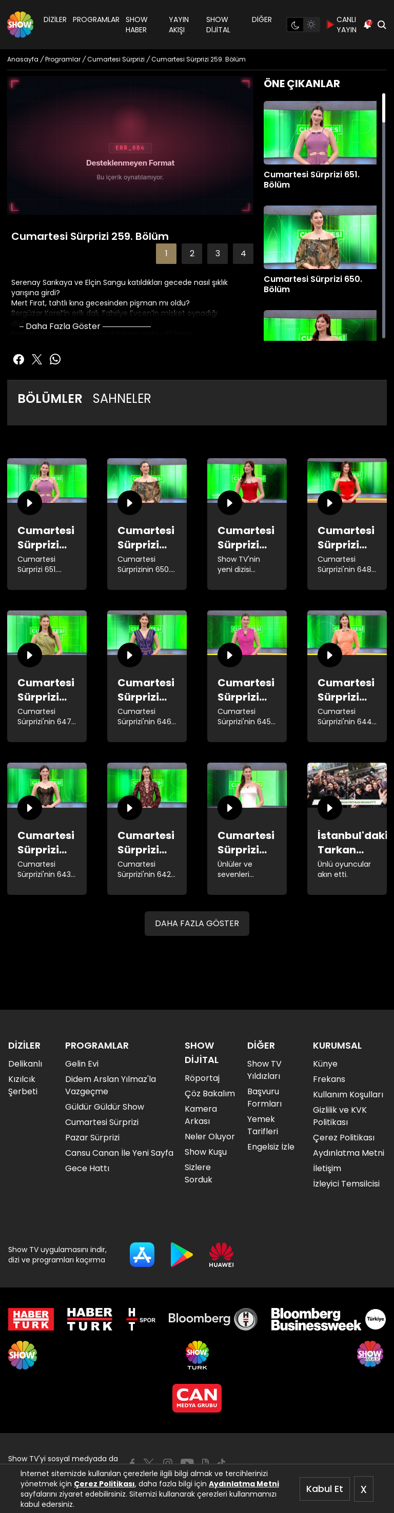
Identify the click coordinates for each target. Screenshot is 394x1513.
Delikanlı (25, 1064)
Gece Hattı (87, 1168)
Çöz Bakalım (210, 1093)
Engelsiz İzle (270, 1147)
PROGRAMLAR (96, 19)
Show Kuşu (206, 1152)
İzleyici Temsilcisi (346, 1184)
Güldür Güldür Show (104, 1107)
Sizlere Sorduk (198, 1173)
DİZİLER (55, 19)
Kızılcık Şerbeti (22, 1085)
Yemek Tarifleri (262, 1125)
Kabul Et (324, 1488)
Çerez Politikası (104, 1484)
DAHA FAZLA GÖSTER (197, 923)
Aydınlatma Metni (244, 1484)
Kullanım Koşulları (348, 1094)
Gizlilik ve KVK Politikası (340, 1116)
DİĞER (262, 19)
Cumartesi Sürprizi (102, 1122)
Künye (325, 1064)
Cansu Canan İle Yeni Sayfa (119, 1153)
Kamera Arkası (201, 1115)
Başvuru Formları (264, 1098)
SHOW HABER (137, 24)
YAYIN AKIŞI (179, 24)
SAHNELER (122, 398)
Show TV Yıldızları (264, 1070)
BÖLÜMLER (50, 398)
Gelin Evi (81, 1064)
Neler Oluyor (210, 1136)
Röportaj (202, 1078)
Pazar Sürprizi (92, 1137)
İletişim (327, 1168)
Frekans (329, 1079)
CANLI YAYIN (341, 24)
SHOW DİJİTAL (218, 24)
